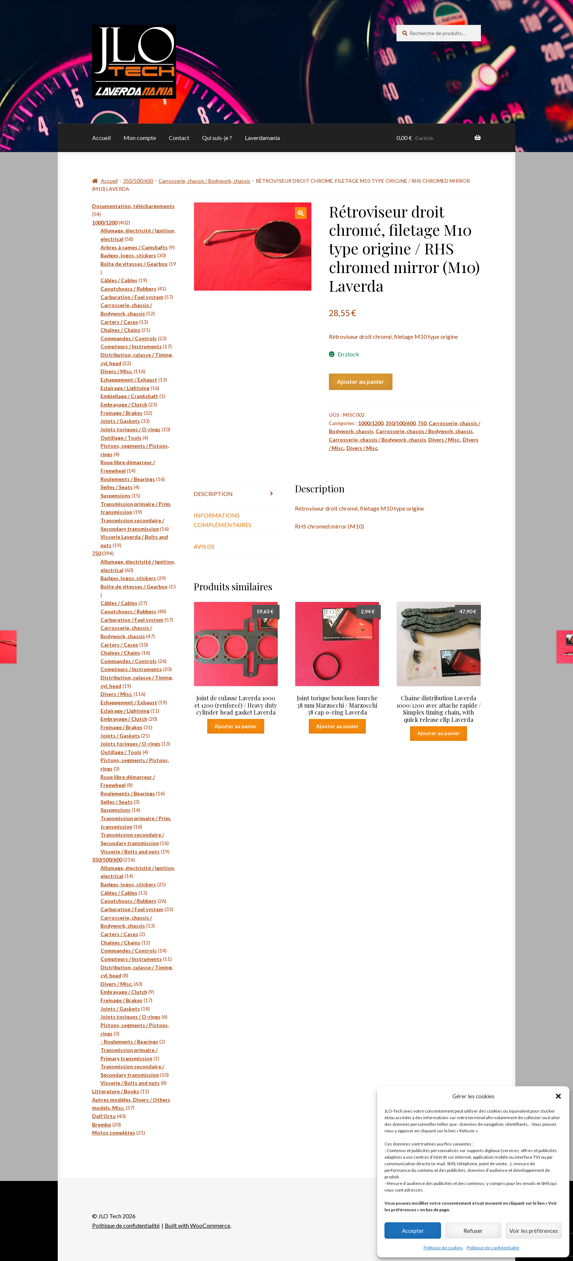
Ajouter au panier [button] (236, 726)
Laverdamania (262, 137)
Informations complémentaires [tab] (222, 520)
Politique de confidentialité (493, 1247)
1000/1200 (370, 423)
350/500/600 (138, 181)
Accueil (101, 137)
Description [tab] (213, 493)
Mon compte (140, 137)
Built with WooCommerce (197, 1225)
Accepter (413, 1230)
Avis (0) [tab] (204, 546)
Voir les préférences (533, 1230)
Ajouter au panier (360, 381)
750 (422, 423)
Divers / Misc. (444, 439)
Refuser (473, 1230)
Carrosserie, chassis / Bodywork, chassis (204, 181)
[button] (558, 1096)
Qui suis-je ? (217, 137)
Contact (179, 137)
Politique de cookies (443, 1247)
